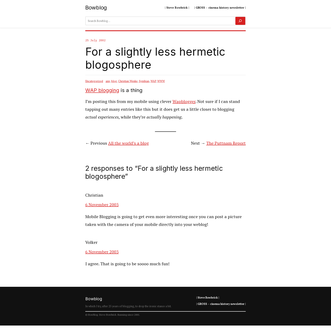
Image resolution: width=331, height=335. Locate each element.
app (108, 81)
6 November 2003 (102, 204)
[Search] (240, 21)
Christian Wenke (128, 81)
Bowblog (96, 7)
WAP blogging (102, 90)
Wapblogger (183, 101)
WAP (153, 81)
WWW (161, 81)
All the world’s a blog (128, 143)
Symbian (144, 81)
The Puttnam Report (226, 143)
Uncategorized (94, 81)
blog (114, 81)
